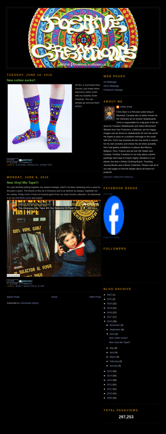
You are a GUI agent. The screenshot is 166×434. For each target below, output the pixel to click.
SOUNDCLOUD (23, 198)
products (33, 165)
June (112, 334)
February (114, 361)
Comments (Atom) (30, 303)
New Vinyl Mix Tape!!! (23, 182)
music (19, 286)
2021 (110, 299)
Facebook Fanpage (113, 90)
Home (55, 297)
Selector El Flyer (33, 286)
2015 (110, 371)
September (115, 329)
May (112, 348)
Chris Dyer (126, 107)
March (113, 357)
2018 (110, 312)
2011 (110, 389)
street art (46, 165)
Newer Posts (13, 297)
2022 (110, 294)
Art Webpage (110, 82)
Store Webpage (111, 86)
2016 (110, 321)
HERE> (79, 106)
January (114, 365)
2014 (110, 375)
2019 (110, 308)
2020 (110, 303)
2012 (110, 384)
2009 (110, 398)
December (115, 325)
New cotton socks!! (21, 80)
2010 (110, 393)
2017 (110, 317)
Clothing (21, 165)
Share (11, 160)
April (112, 352)
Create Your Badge (111, 237)
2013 (110, 380)
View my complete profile (118, 177)
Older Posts (95, 297)
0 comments (25, 163)
